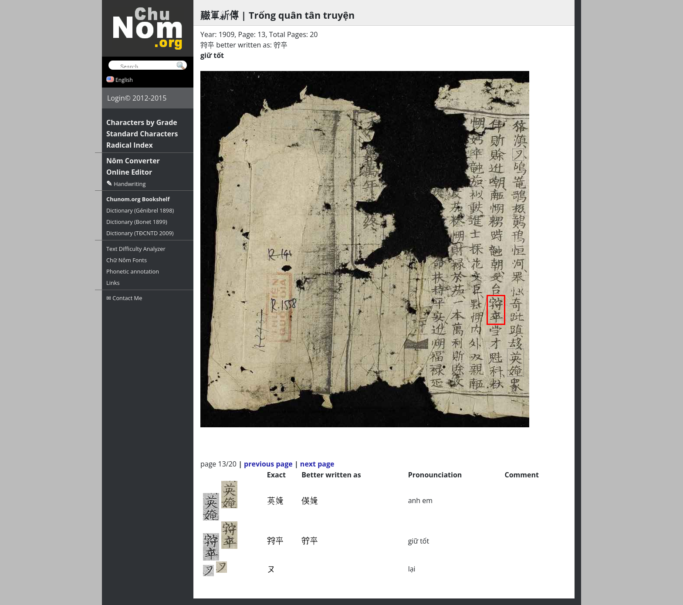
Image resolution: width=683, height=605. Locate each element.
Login (116, 98)
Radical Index (129, 145)
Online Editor (129, 172)
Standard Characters (142, 134)
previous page (268, 464)
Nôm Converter (133, 161)
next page (317, 464)
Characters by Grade (141, 122)
